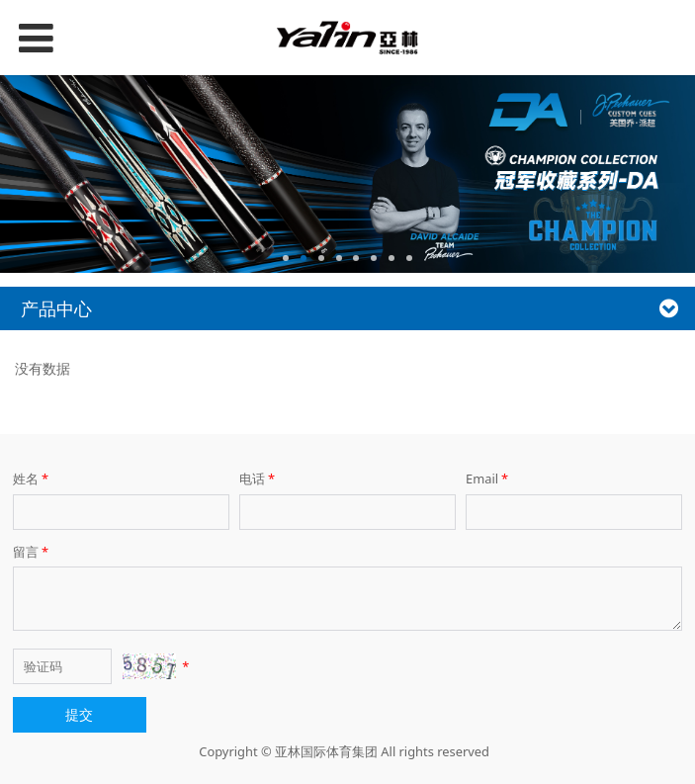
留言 (32, 552)
